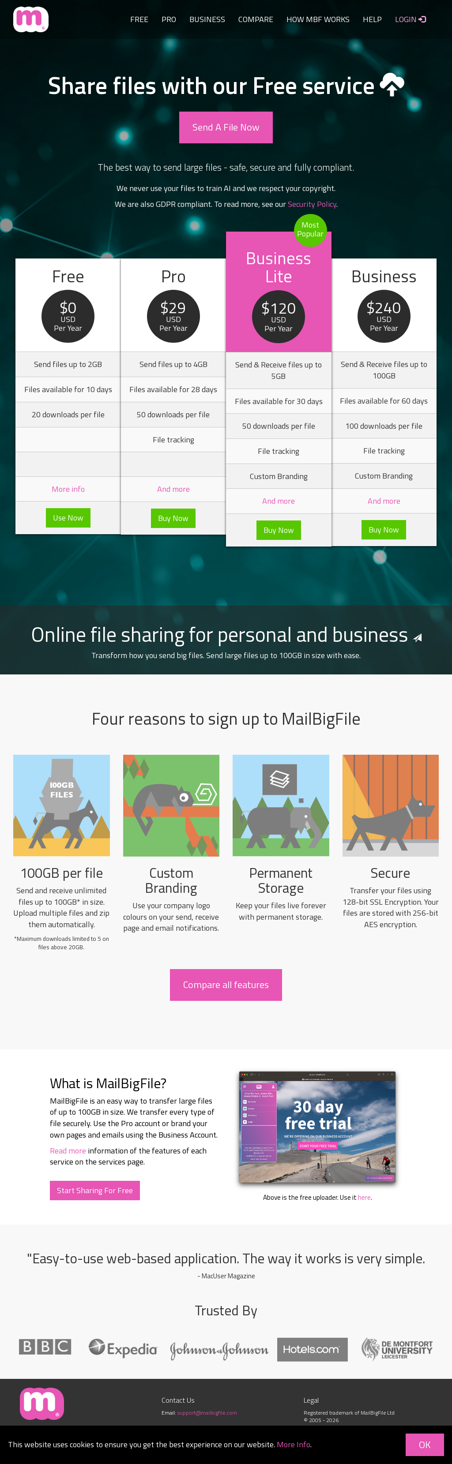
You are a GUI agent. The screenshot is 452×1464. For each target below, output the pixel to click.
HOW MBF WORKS (318, 19)
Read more (68, 1151)
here (364, 1197)
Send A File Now (226, 127)
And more (173, 489)
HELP (372, 19)
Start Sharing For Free (95, 1190)
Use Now (68, 518)
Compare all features (226, 984)
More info (68, 489)
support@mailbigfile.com (207, 1412)
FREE (139, 19)
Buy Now (173, 518)
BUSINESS (207, 19)
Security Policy (312, 204)
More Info (293, 1444)
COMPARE (255, 19)
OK (425, 1444)
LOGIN (410, 19)
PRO (169, 19)
